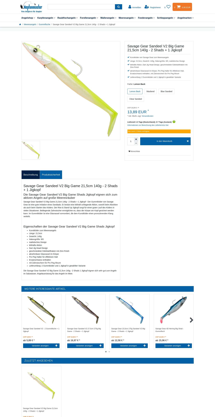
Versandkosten (147, 116)
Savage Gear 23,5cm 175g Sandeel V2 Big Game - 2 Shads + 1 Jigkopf (128, 330)
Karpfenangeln (46, 18)
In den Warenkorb (173, 141)
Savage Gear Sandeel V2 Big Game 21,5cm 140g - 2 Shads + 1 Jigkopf (40, 409)
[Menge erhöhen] (136, 139)
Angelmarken (185, 18)
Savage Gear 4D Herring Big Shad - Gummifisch (169, 330)
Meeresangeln (127, 18)
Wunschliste (134, 151)
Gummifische (44, 24)
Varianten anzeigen (44, 346)
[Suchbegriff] (81, 6)
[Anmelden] (135, 7)
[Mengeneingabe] (130, 141)
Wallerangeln (108, 18)
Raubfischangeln (67, 18)
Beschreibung (31, 174)
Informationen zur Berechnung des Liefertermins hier (148, 125)
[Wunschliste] (167, 7)
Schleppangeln (166, 18)
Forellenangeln (89, 18)
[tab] (30, 174)
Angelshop (28, 18)
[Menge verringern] (136, 143)
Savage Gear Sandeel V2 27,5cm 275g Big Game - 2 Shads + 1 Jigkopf (84, 330)
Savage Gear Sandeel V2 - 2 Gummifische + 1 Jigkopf (41, 330)
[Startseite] (20, 24)
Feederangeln (146, 18)
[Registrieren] (152, 7)
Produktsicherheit (51, 174)
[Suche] (118, 6)
